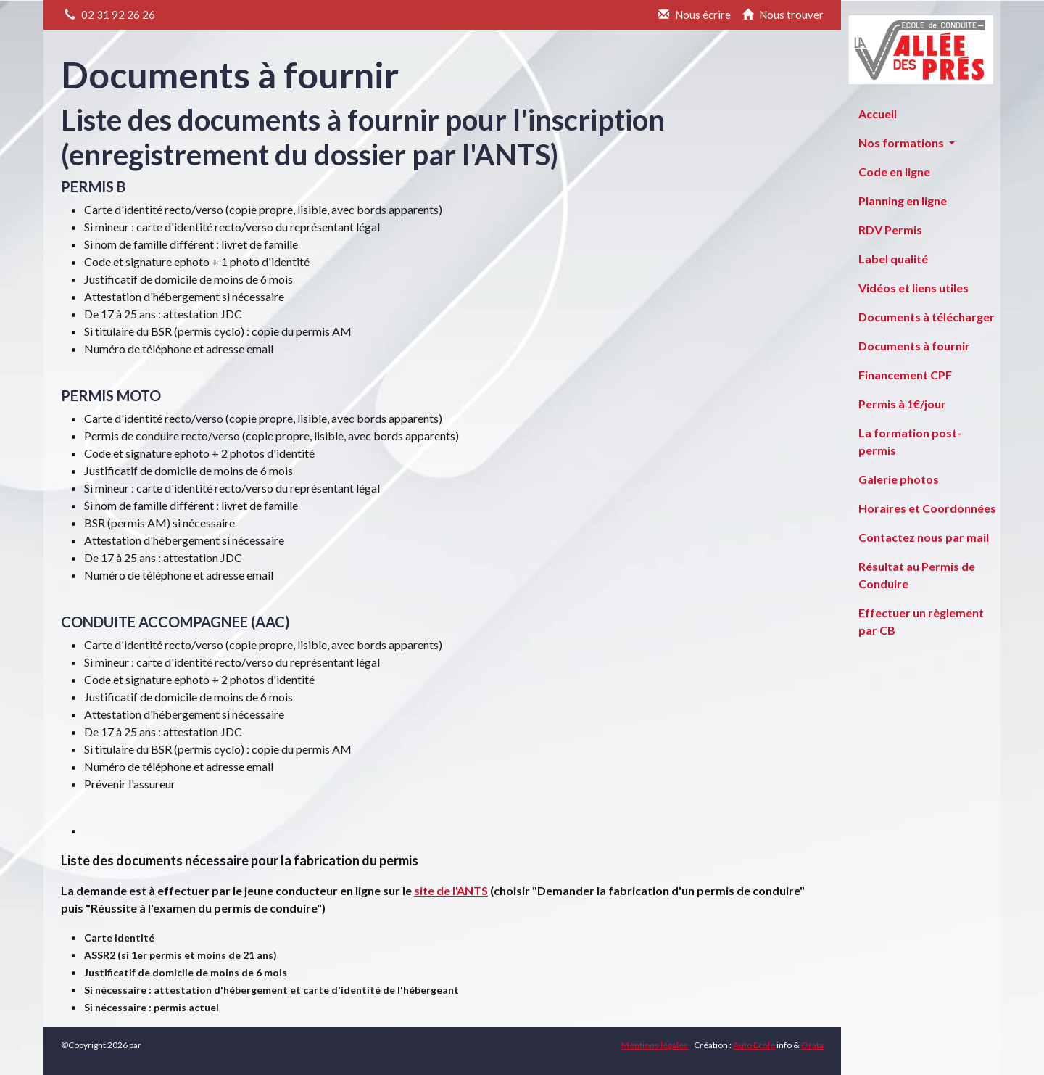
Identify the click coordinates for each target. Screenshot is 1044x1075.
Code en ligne (894, 171)
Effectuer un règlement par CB (921, 621)
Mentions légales (654, 1044)
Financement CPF (905, 375)
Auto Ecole (754, 1044)
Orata (812, 1044)
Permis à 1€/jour (902, 404)
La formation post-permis (909, 441)
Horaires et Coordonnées (927, 508)
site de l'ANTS (451, 890)
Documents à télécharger (926, 317)
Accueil (877, 113)
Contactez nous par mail (923, 537)
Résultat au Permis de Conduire (916, 574)
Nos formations (902, 142)
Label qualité (893, 258)
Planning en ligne (902, 200)
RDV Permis (890, 229)
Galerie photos (898, 479)
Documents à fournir (914, 346)
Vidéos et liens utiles (913, 288)
